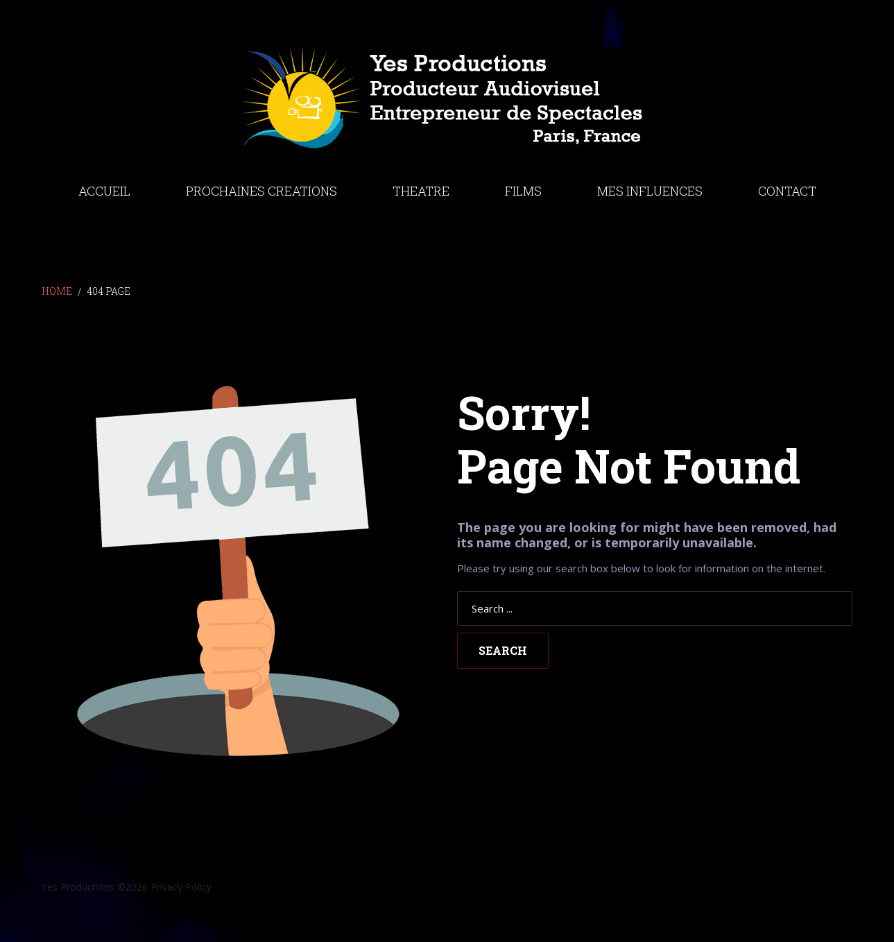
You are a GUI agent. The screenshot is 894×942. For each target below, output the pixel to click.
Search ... (457, 591)
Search (503, 650)
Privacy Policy (181, 886)
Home (57, 291)
